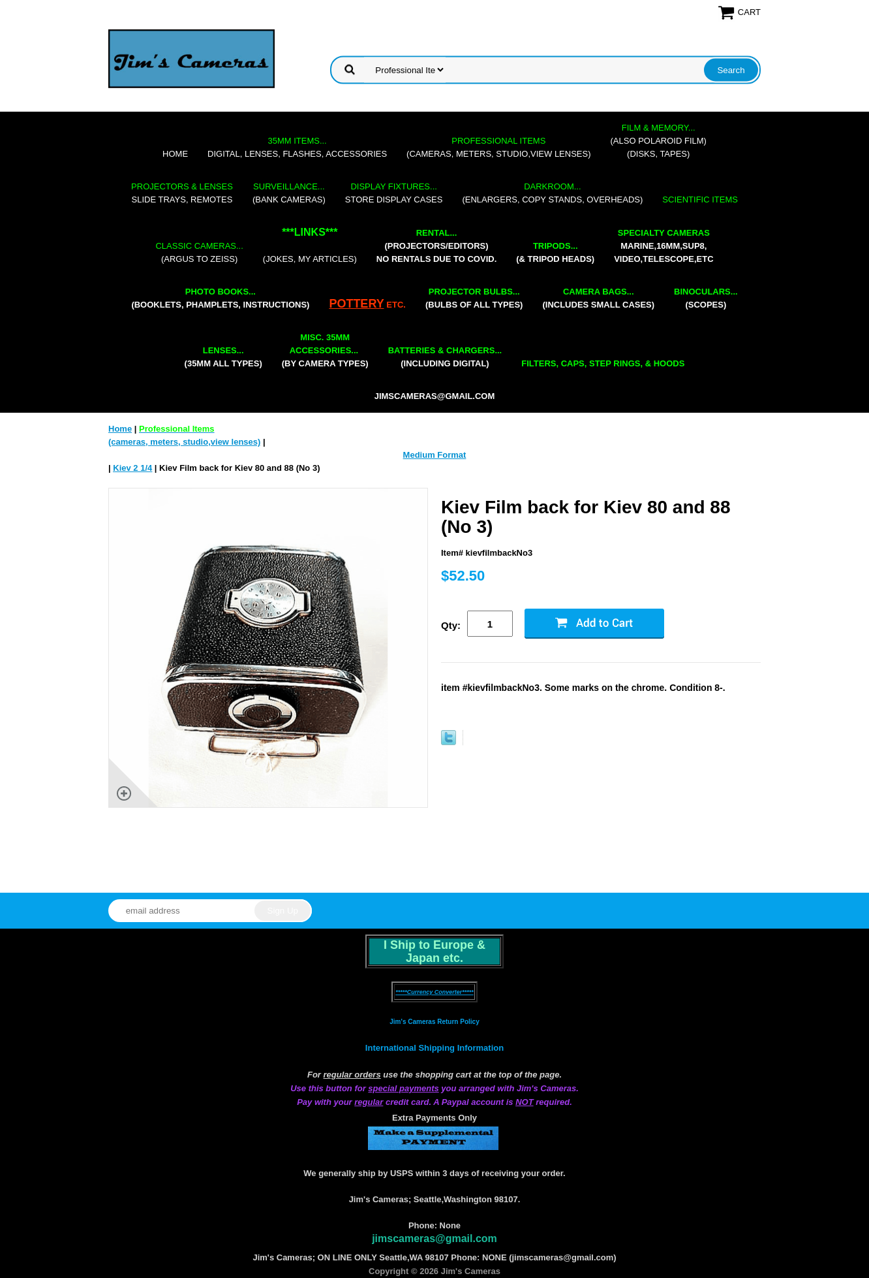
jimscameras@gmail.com (434, 396)
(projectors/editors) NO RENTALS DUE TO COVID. (436, 246)
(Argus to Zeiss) (199, 252)
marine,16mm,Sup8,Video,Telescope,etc (663, 246)
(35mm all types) (223, 356)
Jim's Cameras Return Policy (434, 1021)
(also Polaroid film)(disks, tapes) (659, 141)
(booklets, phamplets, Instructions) (220, 298)
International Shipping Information (434, 1048)
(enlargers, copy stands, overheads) (552, 193)
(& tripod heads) (555, 252)
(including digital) (445, 356)
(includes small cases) (598, 298)
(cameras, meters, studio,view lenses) (498, 147)
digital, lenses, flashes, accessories (297, 147)
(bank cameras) (289, 193)
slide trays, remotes (182, 193)
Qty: (451, 625)
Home (175, 154)
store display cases (394, 193)
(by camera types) (325, 350)
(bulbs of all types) (474, 298)
